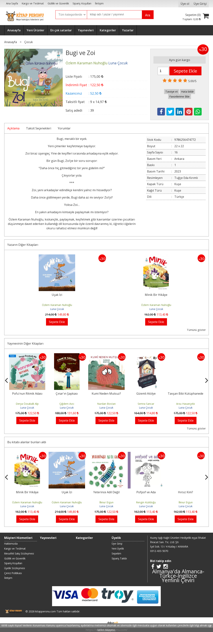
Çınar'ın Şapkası (67, 394)
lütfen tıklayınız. (106, 629)
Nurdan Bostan (106, 403)
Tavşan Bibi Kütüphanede (185, 394)
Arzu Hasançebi (185, 403)
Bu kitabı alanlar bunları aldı (26, 442)
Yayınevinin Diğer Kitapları (25, 343)
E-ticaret (100, 622)
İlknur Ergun (106, 502)
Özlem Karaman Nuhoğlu (57, 305)
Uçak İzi (57, 295)
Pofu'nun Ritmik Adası (27, 394)
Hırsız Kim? (185, 492)
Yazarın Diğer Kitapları (22, 245)
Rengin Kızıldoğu (146, 502)
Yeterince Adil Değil (106, 492)
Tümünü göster (196, 330)
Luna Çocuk (57, 309)
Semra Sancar (146, 403)
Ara (147, 15)
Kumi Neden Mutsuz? (106, 394)
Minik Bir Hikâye (156, 295)
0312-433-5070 (159, 551)
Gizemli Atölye (146, 394)
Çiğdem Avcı (66, 403)
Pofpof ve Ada (146, 492)
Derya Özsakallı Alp (27, 403)
